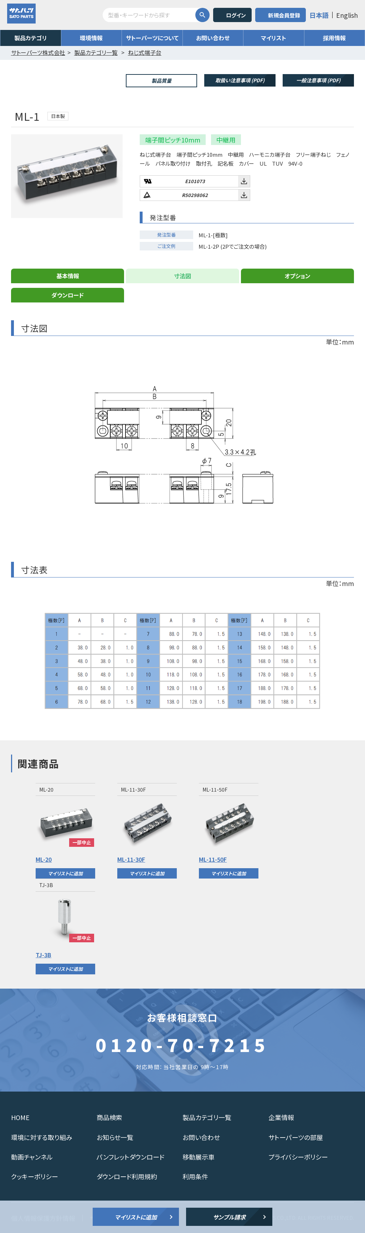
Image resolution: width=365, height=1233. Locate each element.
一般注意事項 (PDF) (318, 80)
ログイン (236, 15)
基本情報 (67, 275)
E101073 (195, 181)
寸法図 (182, 275)
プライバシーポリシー (298, 1156)
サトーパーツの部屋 (295, 1137)
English (347, 15)
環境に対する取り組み (41, 1137)
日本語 (319, 15)
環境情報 (91, 37)
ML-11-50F (213, 859)
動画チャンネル (32, 1156)
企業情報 (281, 1117)
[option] (65, 831)
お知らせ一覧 (115, 1137)
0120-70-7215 (182, 1044)
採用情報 (334, 37)
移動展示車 (198, 1156)
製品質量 (161, 80)
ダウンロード (67, 295)
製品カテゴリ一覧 (206, 1117)
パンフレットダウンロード (130, 1156)
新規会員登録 (284, 15)
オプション (297, 275)
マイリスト (273, 37)
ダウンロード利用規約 (127, 1176)
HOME (20, 1117)
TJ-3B (43, 954)
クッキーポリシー (34, 1176)
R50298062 (195, 195)
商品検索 (109, 1117)
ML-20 (44, 859)
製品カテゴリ (30, 37)
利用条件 (195, 1176)
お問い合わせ (213, 37)
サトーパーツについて (152, 37)
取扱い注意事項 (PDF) (239, 80)
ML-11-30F (131, 859)
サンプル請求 (229, 1217)
